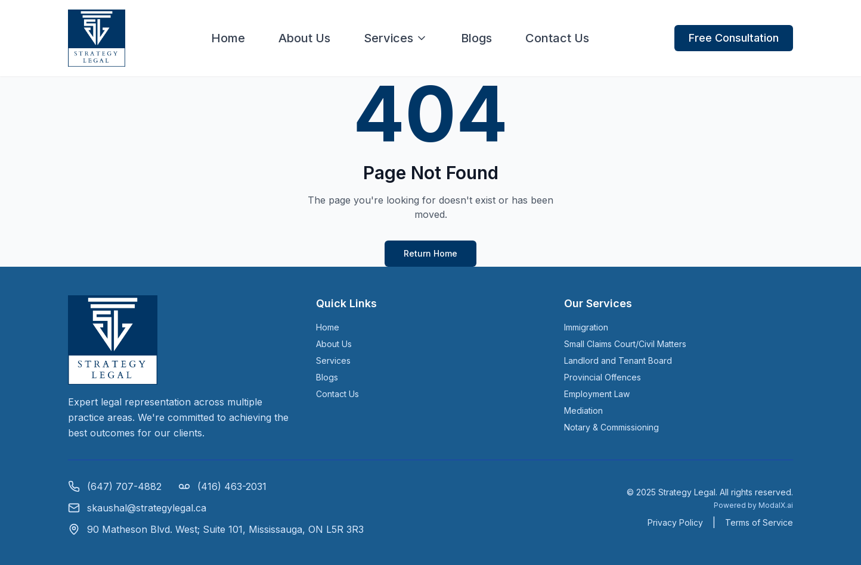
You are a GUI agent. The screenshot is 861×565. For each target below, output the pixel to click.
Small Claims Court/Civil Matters (625, 344)
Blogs (476, 38)
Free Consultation (734, 38)
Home (228, 38)
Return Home (430, 253)
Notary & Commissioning (611, 427)
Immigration (586, 327)
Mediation (583, 410)
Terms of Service (759, 522)
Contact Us (557, 38)
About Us (304, 38)
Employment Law (597, 394)
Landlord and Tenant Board (618, 360)
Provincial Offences (602, 377)
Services (396, 38)
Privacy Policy (675, 522)
